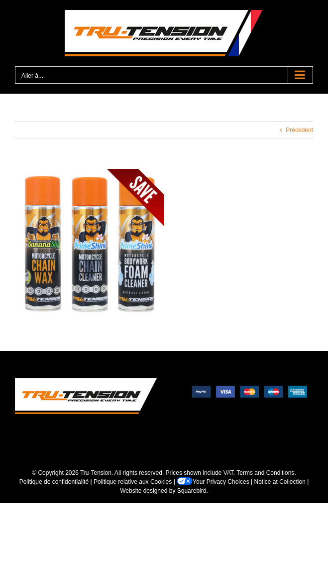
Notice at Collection (280, 481)
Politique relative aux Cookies (133, 481)
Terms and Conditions (265, 472)
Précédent (299, 130)
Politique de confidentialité (54, 481)
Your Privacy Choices (213, 481)
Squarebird (192, 490)
